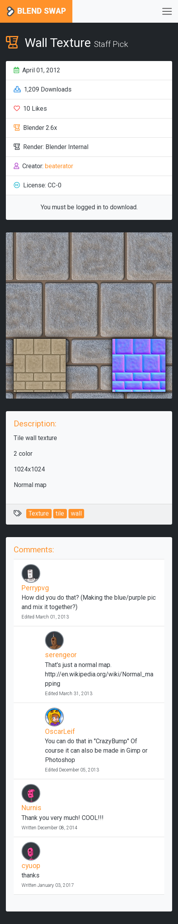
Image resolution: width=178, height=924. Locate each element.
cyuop (31, 866)
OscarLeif (60, 731)
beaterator (59, 166)
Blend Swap (36, 11)
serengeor (61, 655)
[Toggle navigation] (167, 11)
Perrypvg (35, 588)
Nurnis (31, 808)
